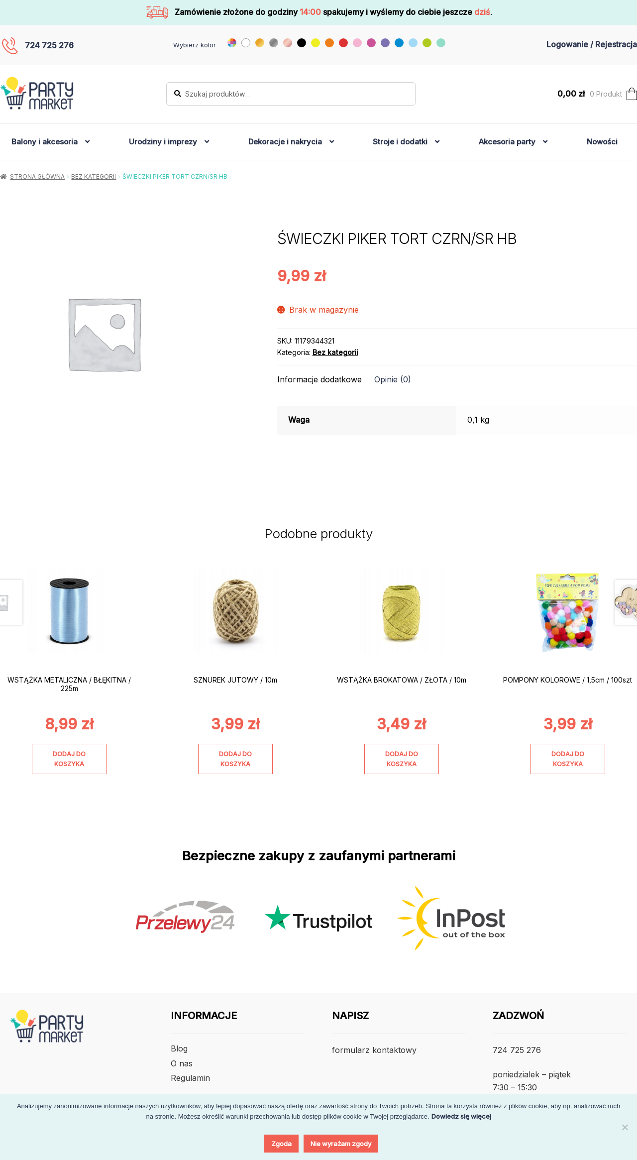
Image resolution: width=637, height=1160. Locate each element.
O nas (182, 1063)
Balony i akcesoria (44, 141)
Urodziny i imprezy (163, 141)
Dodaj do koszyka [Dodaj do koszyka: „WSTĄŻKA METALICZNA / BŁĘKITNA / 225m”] (69, 758)
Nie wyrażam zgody (341, 1144)
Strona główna (37, 176)
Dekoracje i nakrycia (285, 141)
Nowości (602, 141)
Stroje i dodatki (400, 141)
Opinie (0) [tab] (392, 379)
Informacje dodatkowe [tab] (319, 379)
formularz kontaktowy (374, 1050)
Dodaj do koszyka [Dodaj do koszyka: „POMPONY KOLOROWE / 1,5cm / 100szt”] (567, 758)
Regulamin (190, 1078)
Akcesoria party (507, 141)
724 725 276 (49, 45)
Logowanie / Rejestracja (591, 44)
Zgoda (281, 1144)
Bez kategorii (93, 176)
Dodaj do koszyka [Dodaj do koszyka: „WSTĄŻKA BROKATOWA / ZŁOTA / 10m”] (401, 758)
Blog (179, 1048)
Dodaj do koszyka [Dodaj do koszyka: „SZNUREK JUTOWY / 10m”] (235, 758)
